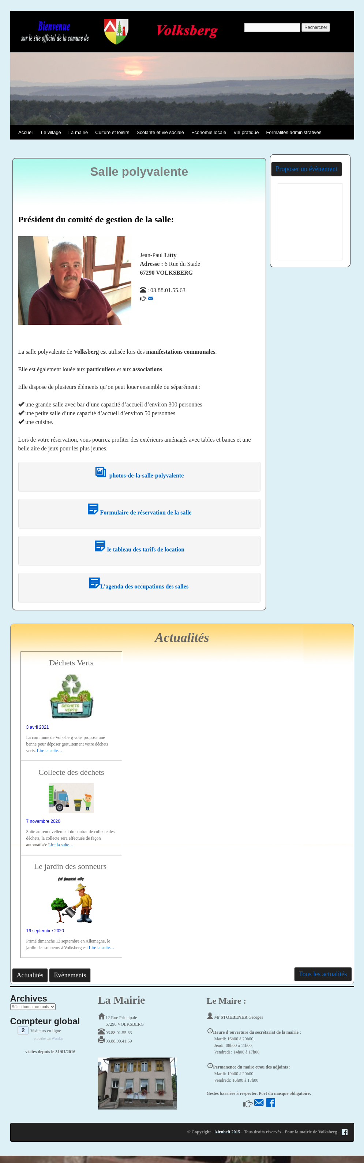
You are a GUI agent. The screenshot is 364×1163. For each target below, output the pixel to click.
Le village (51, 132)
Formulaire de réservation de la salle (139, 512)
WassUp (57, 1038)
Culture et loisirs (112, 132)
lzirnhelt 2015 (227, 1131)
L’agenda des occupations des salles (139, 586)
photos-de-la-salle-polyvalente (139, 475)
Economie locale (208, 132)
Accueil (26, 132)
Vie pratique (246, 132)
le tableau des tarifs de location (139, 549)
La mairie (78, 132)
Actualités (30, 975)
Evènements (70, 975)
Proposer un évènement (307, 168)
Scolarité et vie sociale (160, 132)
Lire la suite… (49, 750)
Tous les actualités (323, 974)
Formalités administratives (293, 132)
